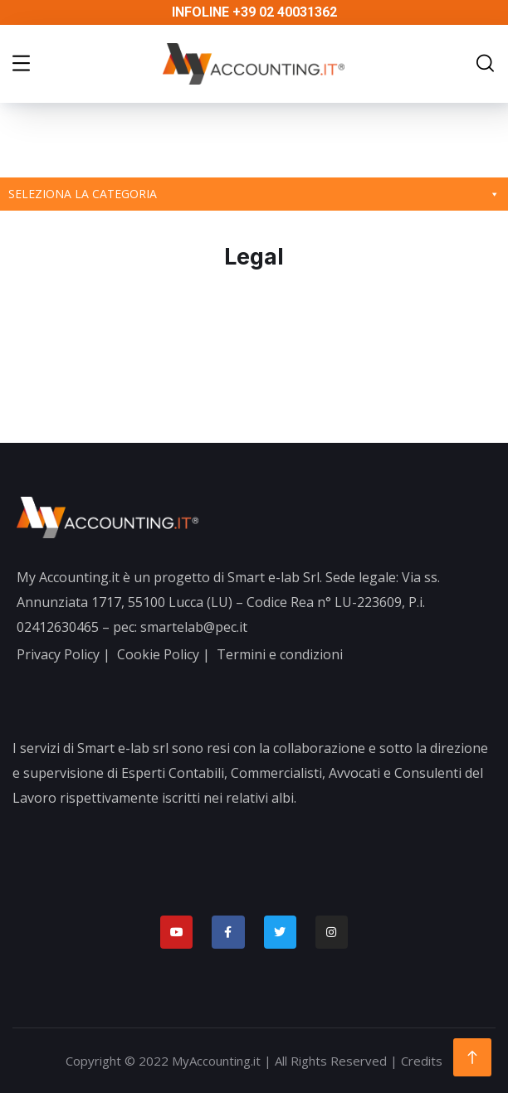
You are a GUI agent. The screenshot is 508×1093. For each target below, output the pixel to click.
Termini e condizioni (280, 654)
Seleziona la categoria (254, 194)
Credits (421, 1060)
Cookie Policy (158, 654)
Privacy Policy (58, 654)
